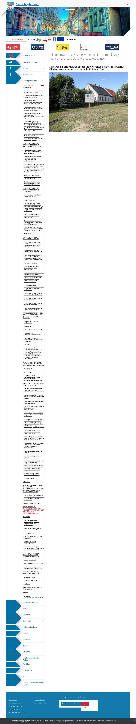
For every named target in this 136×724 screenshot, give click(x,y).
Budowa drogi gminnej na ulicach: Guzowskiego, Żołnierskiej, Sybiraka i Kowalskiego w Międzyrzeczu (34, 445)
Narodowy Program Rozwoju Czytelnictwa (32, 588)
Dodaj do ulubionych (16, 706)
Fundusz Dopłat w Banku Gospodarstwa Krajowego (32, 474)
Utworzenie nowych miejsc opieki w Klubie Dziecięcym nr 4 (34, 567)
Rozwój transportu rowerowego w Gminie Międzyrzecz (33, 91)
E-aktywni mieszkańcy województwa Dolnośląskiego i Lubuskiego (33, 339)
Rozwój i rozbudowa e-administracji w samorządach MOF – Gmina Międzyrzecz (33, 102)
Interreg (26, 592)
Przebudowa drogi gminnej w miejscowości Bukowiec (33, 309)
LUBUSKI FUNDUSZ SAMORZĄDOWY (30, 542)
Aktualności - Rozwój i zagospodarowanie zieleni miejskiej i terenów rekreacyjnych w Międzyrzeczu (33, 378)
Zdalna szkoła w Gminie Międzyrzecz (31, 322)
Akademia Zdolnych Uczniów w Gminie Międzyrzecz (33, 96)
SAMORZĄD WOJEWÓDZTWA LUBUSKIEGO (33, 537)
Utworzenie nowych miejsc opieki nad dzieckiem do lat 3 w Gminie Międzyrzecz (33, 222)
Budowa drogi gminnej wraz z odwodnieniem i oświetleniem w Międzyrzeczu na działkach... (34, 438)
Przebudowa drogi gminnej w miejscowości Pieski (33, 299)
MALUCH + (26, 482)
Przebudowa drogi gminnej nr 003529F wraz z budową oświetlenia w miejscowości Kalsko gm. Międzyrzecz (33, 244)
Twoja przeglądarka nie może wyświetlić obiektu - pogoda (122, 41)
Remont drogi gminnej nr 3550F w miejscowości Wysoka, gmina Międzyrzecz (33, 414)
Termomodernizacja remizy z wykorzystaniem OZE (33, 529)
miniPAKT (27, 344)
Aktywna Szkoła (29, 478)
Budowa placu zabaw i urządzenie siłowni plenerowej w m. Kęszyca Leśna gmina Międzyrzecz (34, 287)
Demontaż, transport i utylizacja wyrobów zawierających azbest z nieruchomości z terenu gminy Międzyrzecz (34, 497)
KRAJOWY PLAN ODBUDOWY (33, 563)
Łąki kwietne (28, 372)
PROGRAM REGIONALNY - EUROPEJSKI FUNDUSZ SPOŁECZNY (31, 189)
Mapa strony (13, 700)
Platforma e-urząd (15, 703)
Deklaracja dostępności (17, 712)
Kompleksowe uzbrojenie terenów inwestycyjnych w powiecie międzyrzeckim (32, 183)
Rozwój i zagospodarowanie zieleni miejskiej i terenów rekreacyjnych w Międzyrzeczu (33, 363)
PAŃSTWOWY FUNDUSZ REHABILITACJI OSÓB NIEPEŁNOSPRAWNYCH (31, 554)
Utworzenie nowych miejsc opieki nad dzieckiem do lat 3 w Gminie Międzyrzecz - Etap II (33, 228)
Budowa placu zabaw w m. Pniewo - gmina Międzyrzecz (33, 251)
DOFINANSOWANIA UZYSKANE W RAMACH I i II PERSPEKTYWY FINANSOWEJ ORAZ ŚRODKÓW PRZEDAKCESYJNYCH (33, 510)
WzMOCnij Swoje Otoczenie (32, 503)
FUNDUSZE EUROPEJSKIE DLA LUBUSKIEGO (33, 86)
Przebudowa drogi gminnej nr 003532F (33, 456)
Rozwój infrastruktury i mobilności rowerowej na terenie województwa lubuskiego (34, 548)
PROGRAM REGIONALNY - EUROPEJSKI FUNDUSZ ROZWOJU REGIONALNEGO (32, 144)
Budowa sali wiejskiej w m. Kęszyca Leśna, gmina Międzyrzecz (32, 268)
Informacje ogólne (29, 577)
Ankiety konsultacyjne (30, 580)
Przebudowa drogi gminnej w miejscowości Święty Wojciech (33, 294)
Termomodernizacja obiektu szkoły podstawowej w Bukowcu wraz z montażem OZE (34, 108)
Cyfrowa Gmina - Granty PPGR (33, 330)
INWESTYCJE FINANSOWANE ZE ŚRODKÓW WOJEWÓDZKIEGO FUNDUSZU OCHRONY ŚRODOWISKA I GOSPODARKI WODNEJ (33, 488)
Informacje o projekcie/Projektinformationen (33, 596)
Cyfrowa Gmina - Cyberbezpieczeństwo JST (32, 334)
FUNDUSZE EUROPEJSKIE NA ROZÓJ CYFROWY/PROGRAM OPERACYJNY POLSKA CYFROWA (33, 315)
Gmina (23, 4)
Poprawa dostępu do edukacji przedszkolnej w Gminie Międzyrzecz (32, 215)
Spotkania (27, 584)
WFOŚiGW (26, 517)
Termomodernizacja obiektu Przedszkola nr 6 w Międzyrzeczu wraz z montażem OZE (34, 116)
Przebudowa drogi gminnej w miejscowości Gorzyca (33, 304)
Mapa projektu (28, 369)
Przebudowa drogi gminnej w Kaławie (33, 451)
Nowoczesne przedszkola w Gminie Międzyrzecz (32, 195)
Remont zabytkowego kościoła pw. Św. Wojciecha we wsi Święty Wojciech (34, 396)
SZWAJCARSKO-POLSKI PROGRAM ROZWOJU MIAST (32, 572)
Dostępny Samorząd (30, 560)
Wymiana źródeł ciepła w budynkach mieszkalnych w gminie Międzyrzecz (32, 177)
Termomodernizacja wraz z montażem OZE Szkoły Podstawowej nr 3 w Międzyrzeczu (32, 159)
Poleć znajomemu (15, 709)
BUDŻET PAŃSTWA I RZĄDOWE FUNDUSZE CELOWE (33, 384)
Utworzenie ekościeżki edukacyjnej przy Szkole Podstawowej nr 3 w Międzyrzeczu (31, 522)
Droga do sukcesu (29, 200)
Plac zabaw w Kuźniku (30, 263)
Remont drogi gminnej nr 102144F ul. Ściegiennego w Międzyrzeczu (34, 408)
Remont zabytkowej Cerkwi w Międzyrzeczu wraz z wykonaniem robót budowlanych (34, 390)
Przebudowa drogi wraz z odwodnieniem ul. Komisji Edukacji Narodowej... (32, 431)
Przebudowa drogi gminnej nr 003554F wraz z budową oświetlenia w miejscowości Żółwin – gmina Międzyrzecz (33, 257)
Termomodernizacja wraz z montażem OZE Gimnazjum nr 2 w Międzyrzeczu (33, 151)
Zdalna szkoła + (28, 326)
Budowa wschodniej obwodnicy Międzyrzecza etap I (33, 402)
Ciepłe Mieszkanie (29, 533)
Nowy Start (27, 233)
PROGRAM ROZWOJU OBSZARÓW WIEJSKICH (31, 238)
